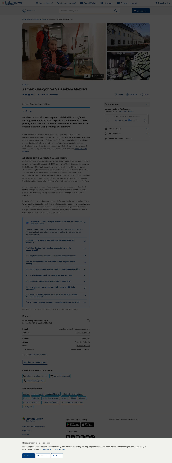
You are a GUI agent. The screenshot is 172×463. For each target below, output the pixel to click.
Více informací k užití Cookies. (52, 449)
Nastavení (57, 456)
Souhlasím (28, 456)
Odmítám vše (43, 456)
